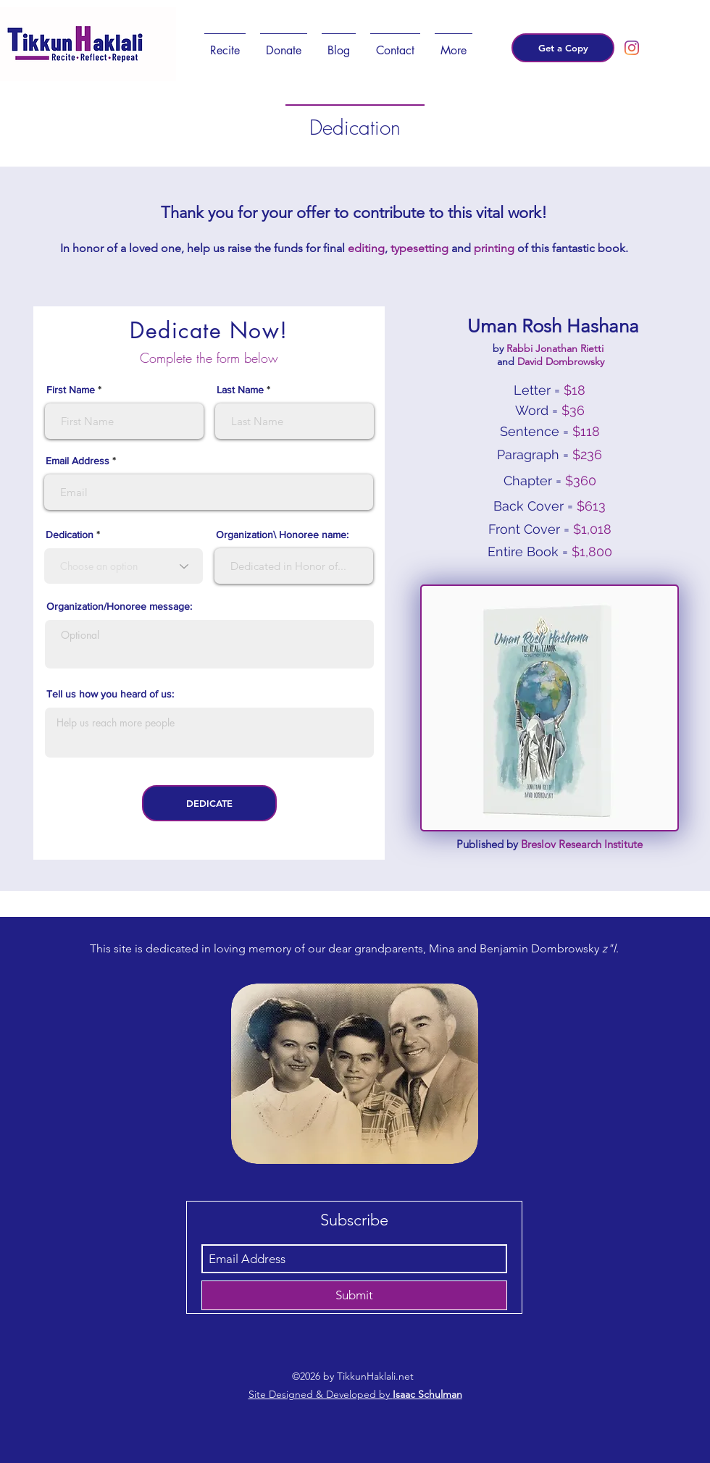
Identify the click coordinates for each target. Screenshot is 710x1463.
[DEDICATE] (209, 803)
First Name (70, 390)
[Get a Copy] (562, 47)
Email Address (77, 461)
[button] (225, 44)
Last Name (240, 390)
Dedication (71, 534)
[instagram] (632, 48)
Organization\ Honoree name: (282, 534)
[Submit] (354, 1295)
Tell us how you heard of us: (110, 694)
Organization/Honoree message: (119, 606)
